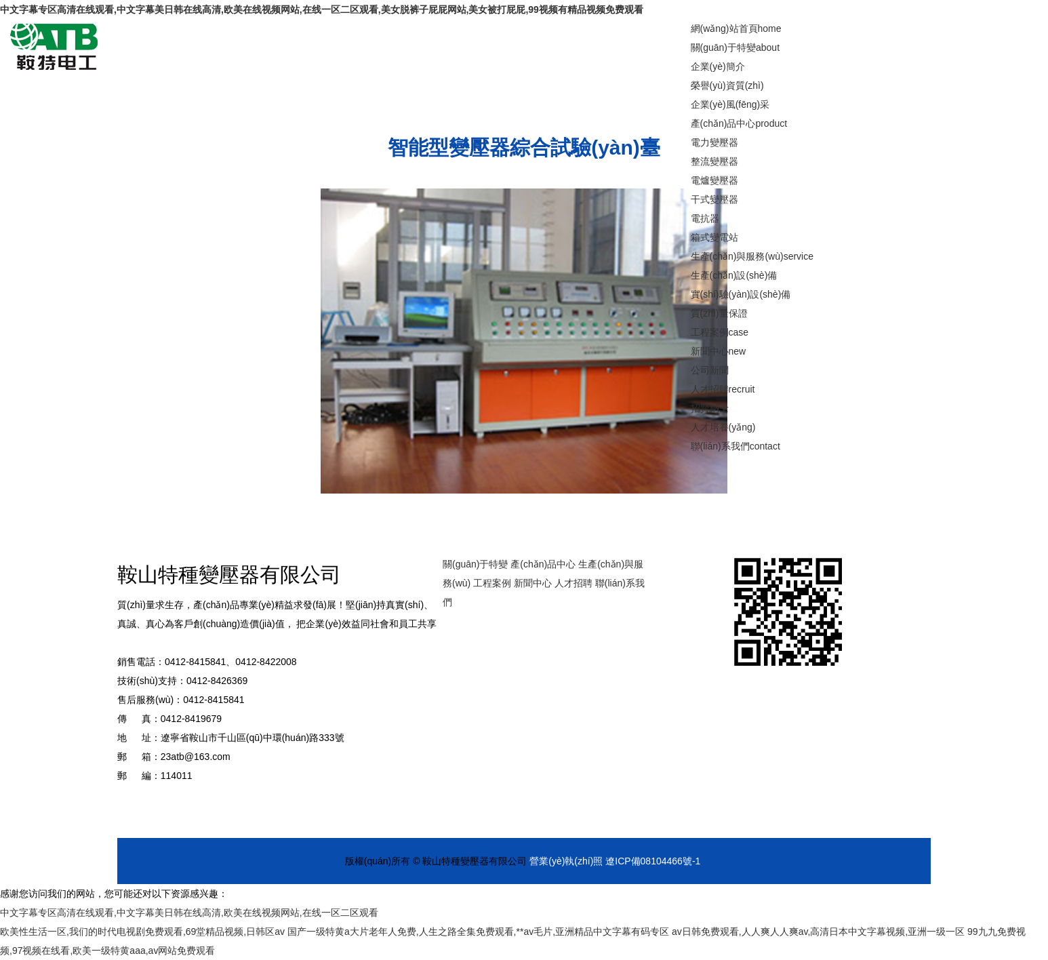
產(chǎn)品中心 (739, 123)
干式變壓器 (714, 199)
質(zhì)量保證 (719, 313)
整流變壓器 (714, 161)
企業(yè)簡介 (718, 66)
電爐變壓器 (714, 180)
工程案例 (720, 332)
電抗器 (705, 218)
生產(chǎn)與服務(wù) (752, 256)
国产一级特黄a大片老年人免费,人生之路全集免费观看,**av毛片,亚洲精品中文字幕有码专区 (478, 931)
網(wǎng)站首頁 (736, 28)
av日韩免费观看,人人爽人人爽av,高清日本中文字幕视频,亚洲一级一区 (818, 931)
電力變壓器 (714, 142)
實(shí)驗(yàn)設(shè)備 (741, 294)
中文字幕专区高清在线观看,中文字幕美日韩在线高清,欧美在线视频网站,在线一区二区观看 (189, 912)
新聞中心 (718, 351)
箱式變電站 (714, 237)
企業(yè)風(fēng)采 (730, 104)
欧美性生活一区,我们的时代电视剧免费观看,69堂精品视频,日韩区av (142, 931)
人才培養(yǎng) (723, 427)
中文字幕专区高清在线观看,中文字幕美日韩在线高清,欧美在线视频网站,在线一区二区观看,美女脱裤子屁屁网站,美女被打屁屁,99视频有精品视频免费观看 (321, 9)
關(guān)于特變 (735, 47)
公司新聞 (710, 370)
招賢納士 (710, 408)
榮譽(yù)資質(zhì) (727, 85)
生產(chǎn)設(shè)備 (734, 275)
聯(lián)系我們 (735, 446)
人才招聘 (723, 389)
